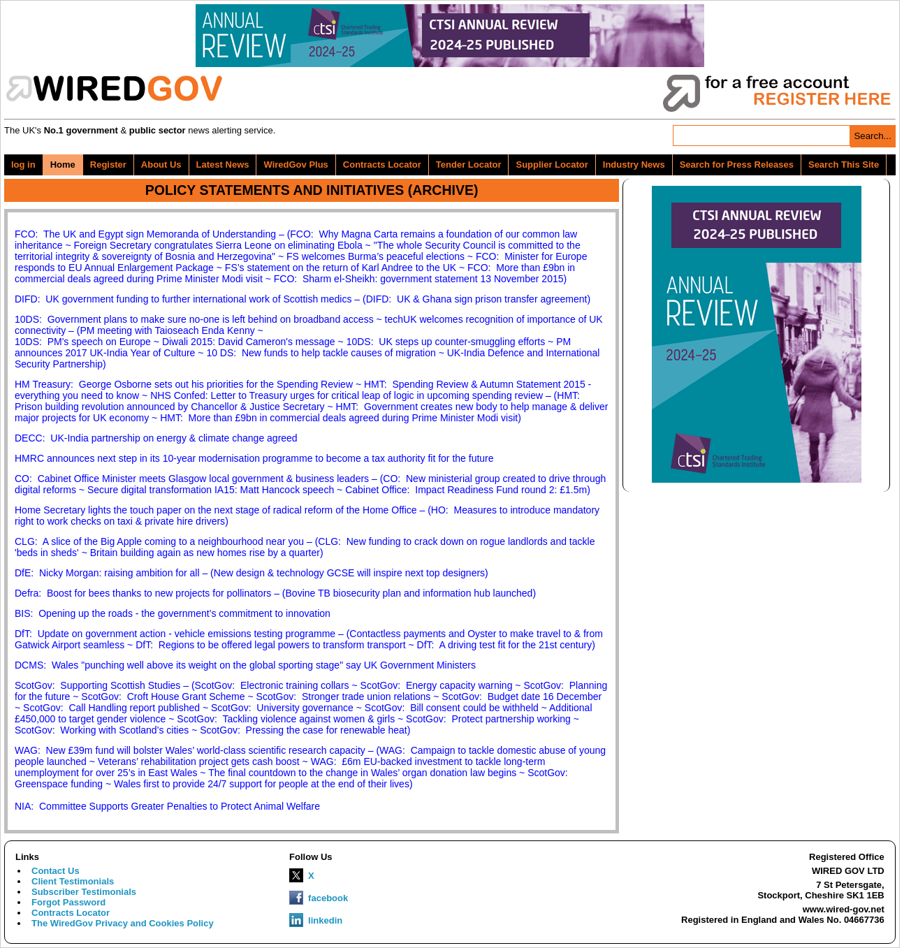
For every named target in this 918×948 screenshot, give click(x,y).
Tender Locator (469, 164)
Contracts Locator (382, 164)
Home (62, 164)
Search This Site (843, 164)
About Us (161, 164)
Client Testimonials (72, 881)
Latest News (222, 164)
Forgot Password (68, 902)
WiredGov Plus (295, 164)
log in (23, 164)
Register (108, 164)
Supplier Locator (552, 164)
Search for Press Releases (737, 164)
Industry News (634, 164)
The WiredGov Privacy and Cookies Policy (122, 923)
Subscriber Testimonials (83, 892)
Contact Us (55, 871)
